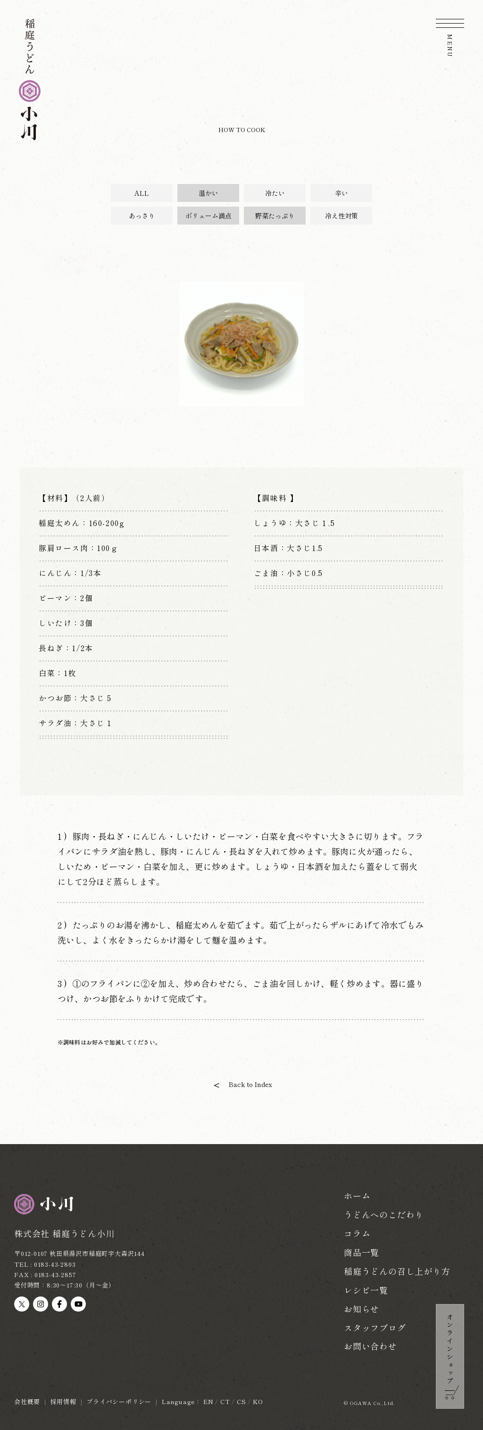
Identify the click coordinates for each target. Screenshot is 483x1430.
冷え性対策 (341, 215)
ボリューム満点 (208, 215)
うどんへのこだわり (384, 1214)
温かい (208, 193)
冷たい (275, 193)
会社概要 (27, 1401)
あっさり (142, 215)
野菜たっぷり (275, 215)
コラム (357, 1233)
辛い (341, 193)
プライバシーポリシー (118, 1401)
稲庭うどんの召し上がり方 (397, 1271)
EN (208, 1401)
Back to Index (250, 1084)
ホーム (357, 1195)
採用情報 (63, 1401)
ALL (141, 193)
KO (258, 1401)
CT (225, 1401)
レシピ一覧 (366, 1290)
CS (241, 1401)
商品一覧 (361, 1252)
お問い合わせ (370, 1346)
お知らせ (361, 1309)
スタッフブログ (375, 1327)
